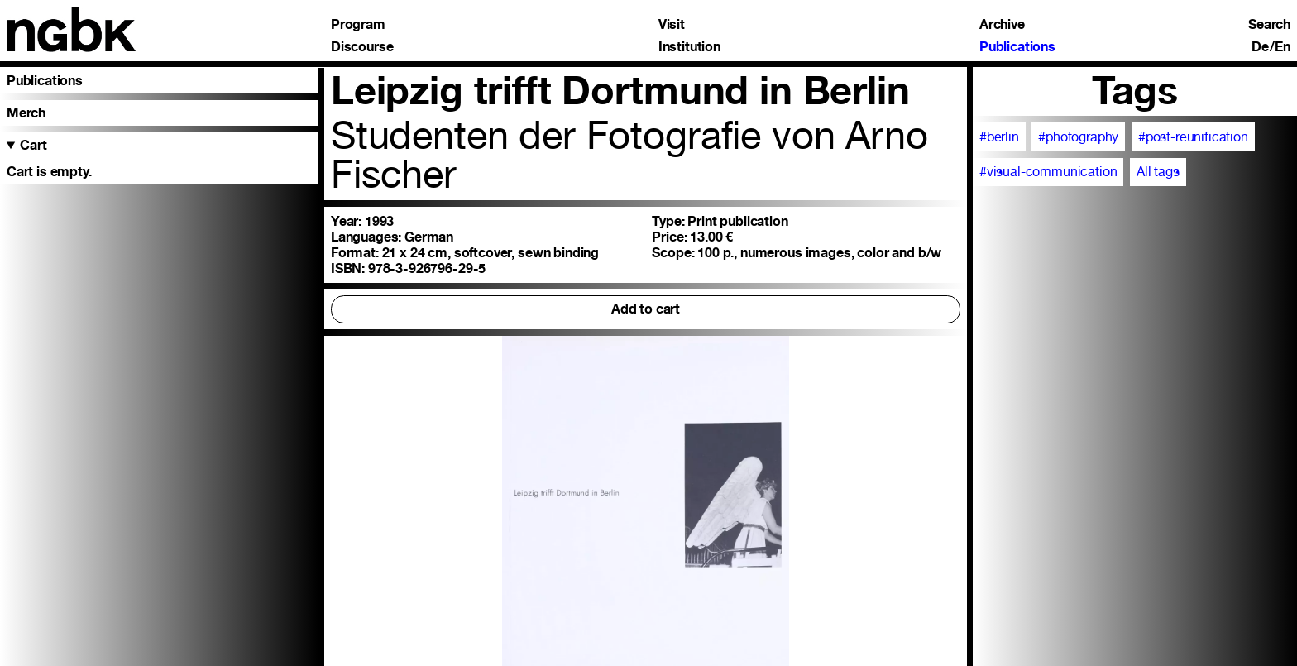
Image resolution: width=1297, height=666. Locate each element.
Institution (689, 47)
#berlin (999, 137)
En (1282, 47)
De (1260, 47)
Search (1269, 24)
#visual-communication (1048, 172)
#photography (1078, 137)
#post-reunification (1193, 137)
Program (358, 24)
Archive (1002, 24)
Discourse (362, 47)
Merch (26, 113)
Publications (1017, 47)
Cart (33, 145)
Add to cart (645, 309)
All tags (1158, 172)
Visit (671, 24)
